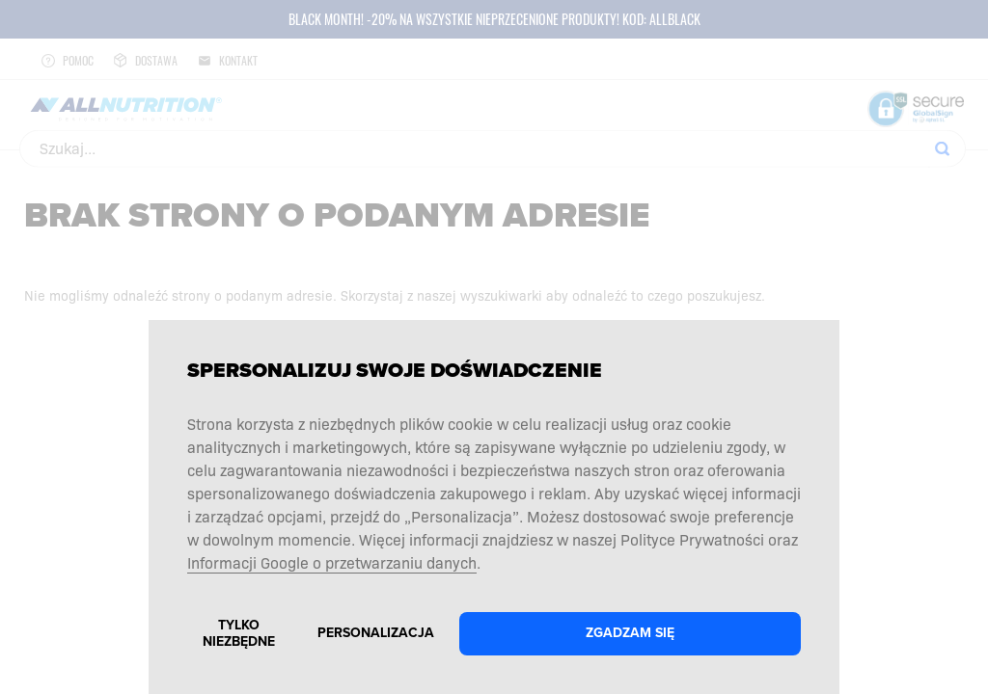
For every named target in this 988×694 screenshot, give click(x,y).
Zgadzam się (630, 633)
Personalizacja (375, 633)
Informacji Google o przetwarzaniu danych (332, 562)
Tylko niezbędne (239, 633)
